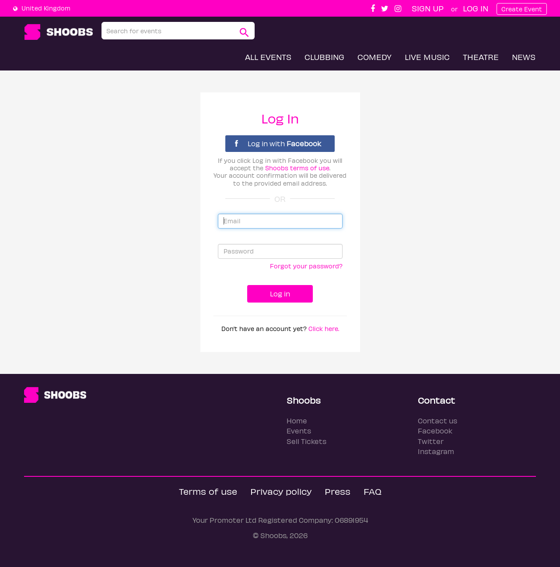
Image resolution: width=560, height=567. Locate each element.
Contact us (437, 420)
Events (299, 430)
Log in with (278, 143)
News (524, 56)
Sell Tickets (306, 441)
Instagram (436, 451)
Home (297, 420)
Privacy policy (281, 491)
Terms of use (208, 491)
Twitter (431, 441)
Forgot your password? (306, 266)
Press (337, 491)
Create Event (521, 9)
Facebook (435, 430)
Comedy (374, 56)
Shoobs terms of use (297, 168)
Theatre (481, 56)
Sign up (428, 8)
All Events (268, 56)
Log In (475, 8)
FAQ (373, 491)
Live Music (427, 56)
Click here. (323, 328)
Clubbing (324, 56)
